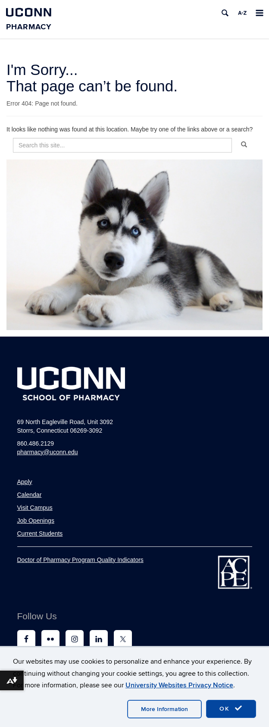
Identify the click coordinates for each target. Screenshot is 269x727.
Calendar (29, 494)
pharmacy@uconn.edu (47, 452)
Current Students (40, 533)
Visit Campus (35, 507)
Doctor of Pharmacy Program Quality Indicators (80, 559)
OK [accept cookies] (231, 708)
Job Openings (35, 520)
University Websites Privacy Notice (179, 685)
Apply (24, 481)
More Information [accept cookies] (164, 709)
